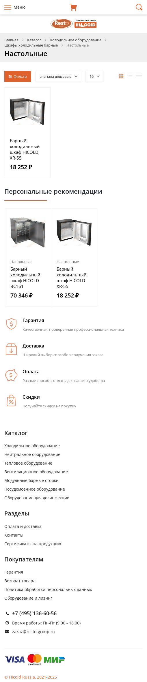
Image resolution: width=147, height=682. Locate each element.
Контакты (13, 535)
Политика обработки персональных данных (48, 589)
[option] (28, 257)
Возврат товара (20, 580)
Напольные (20, 261)
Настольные (68, 261)
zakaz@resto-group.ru (33, 631)
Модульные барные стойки (31, 480)
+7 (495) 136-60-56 (34, 613)
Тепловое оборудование (28, 463)
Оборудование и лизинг (28, 598)
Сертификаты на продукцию (32, 543)
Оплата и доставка (23, 526)
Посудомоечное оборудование (34, 489)
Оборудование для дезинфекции (37, 497)
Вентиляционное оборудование (36, 471)
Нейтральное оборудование (32, 454)
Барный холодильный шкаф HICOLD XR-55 (25, 149)
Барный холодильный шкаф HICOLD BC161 (25, 277)
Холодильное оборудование (32, 445)
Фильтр (18, 76)
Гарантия (13, 572)
